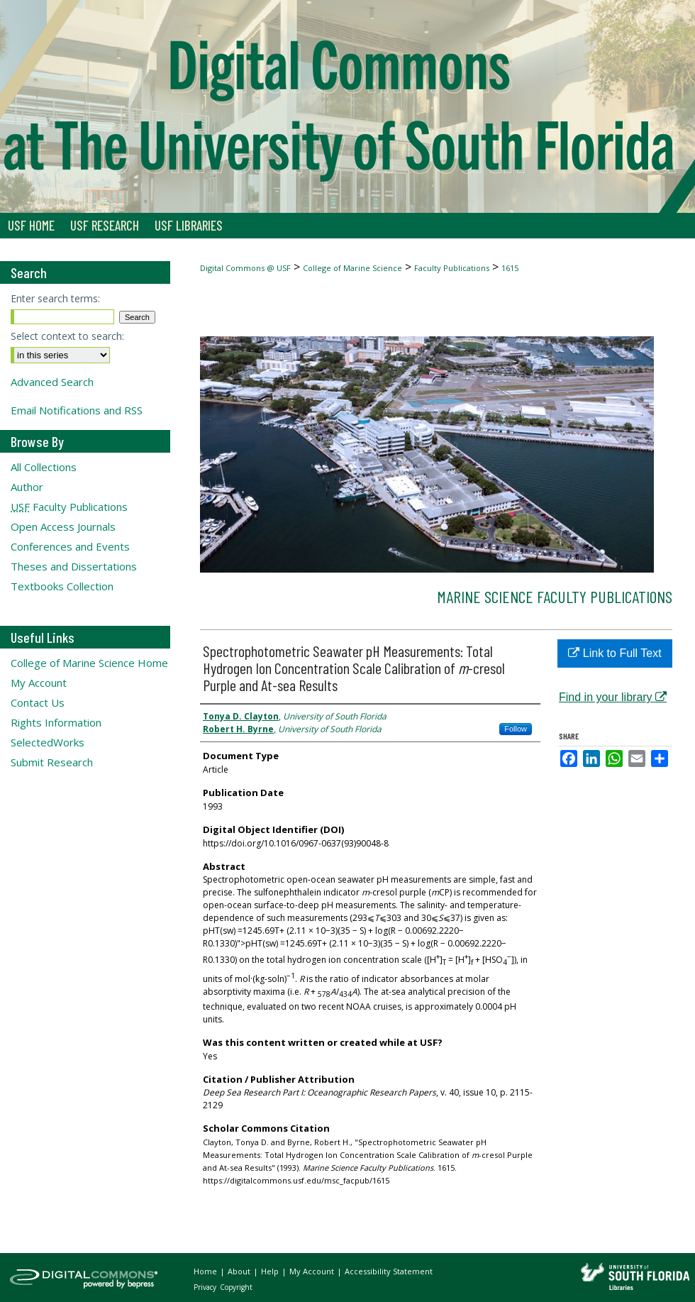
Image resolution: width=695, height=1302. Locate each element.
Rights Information (56, 722)
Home (206, 1271)
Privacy (206, 1287)
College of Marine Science (352, 268)
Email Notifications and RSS (77, 410)
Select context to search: (67, 336)
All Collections (44, 467)
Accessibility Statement (389, 1271)
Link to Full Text (614, 653)
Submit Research (52, 762)
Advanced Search (52, 382)
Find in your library (613, 697)
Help (271, 1271)
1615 (509, 268)
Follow (515, 728)
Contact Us (38, 702)
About (240, 1271)
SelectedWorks (47, 742)
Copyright (236, 1287)
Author (27, 487)
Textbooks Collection (62, 586)
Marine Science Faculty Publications (554, 596)
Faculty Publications (451, 268)
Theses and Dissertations (74, 566)
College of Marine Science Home (89, 663)
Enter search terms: (55, 298)
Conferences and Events (70, 546)
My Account (39, 682)
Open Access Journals (63, 526)
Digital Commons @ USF (245, 268)
